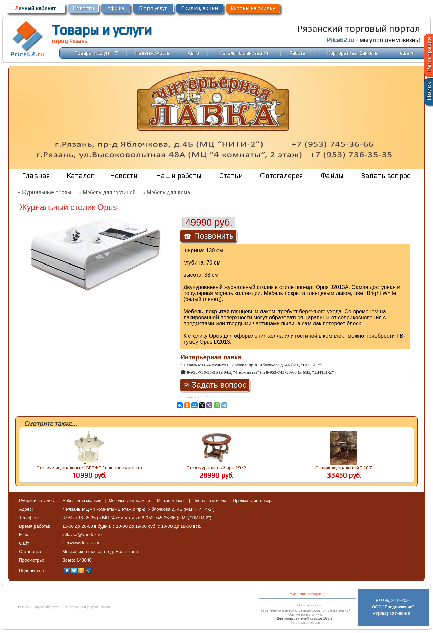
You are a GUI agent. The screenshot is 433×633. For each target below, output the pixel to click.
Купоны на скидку (253, 8)
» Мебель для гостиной (107, 192)
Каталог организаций (244, 53)
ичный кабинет (35, 8)
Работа (297, 53)
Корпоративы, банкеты (352, 53)
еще (407, 53)
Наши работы (179, 175)
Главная (36, 175)
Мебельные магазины (130, 500)
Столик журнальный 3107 (343, 467)
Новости (83, 8)
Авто (193, 53)
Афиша (115, 8)
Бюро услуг (153, 8)
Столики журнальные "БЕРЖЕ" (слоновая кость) (89, 467)
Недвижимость (152, 53)
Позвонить (208, 235)
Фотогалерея (281, 175)
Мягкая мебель (171, 500)
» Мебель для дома (166, 192)
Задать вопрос (385, 175)
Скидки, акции (199, 8)
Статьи (231, 175)
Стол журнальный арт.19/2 (216, 467)
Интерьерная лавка (210, 357)
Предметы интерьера (253, 500)
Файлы (332, 175)
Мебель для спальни (82, 500)
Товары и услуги (102, 30)
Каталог (80, 175)
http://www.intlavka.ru (81, 543)
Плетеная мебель (210, 500)
